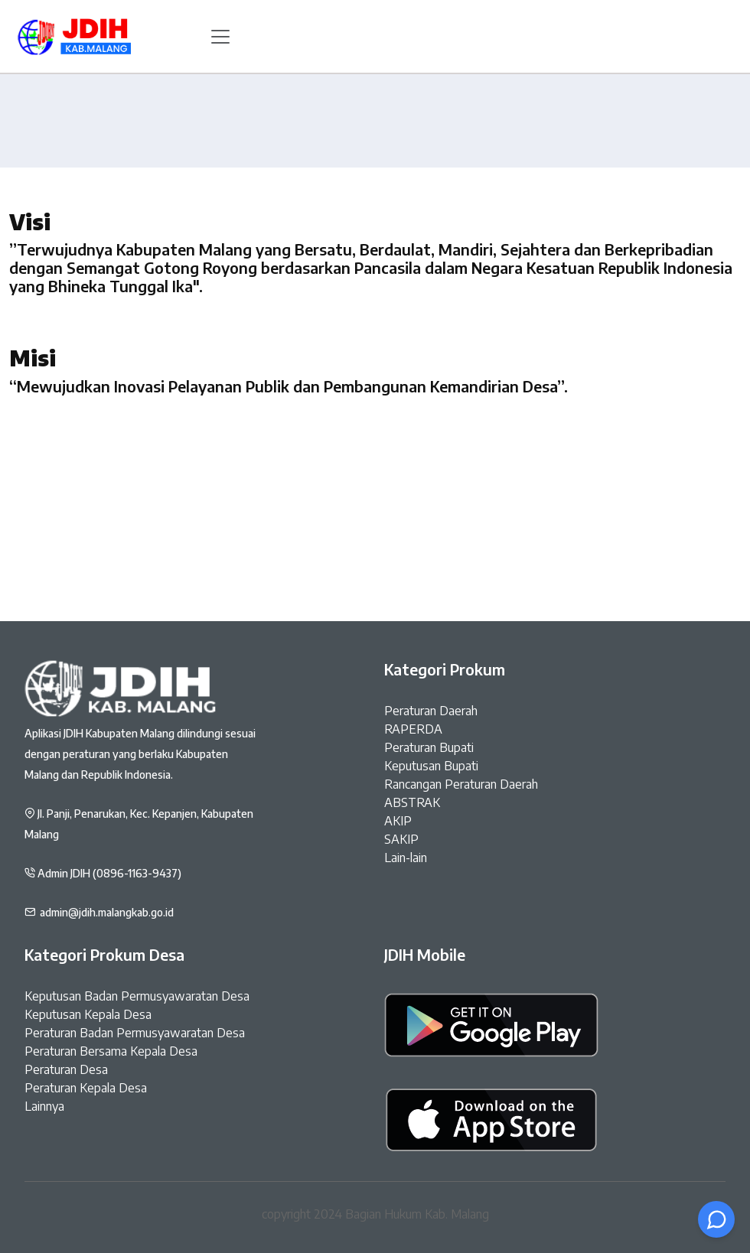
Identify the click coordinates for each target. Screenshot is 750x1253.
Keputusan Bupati (431, 765)
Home (375, 200)
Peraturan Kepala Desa (85, 1087)
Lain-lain (405, 857)
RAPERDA (413, 729)
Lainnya (44, 1106)
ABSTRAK (412, 802)
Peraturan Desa (66, 1069)
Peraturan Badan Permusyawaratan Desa (134, 1032)
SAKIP (401, 839)
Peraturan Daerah (431, 710)
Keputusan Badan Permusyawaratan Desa (136, 996)
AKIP (398, 820)
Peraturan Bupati (429, 747)
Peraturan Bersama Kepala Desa (110, 1051)
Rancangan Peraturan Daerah (461, 784)
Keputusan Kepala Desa (88, 1014)
